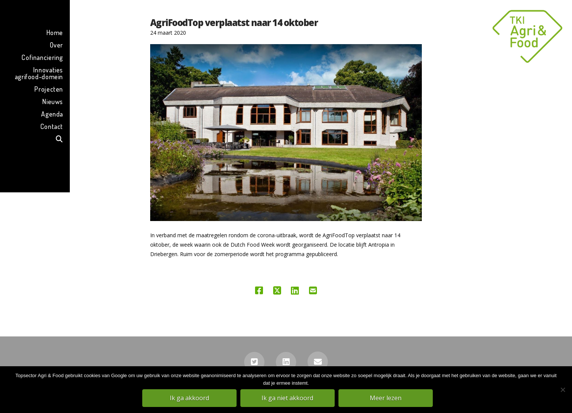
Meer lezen (386, 398)
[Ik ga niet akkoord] (562, 390)
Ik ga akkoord (189, 398)
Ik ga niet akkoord (288, 398)
